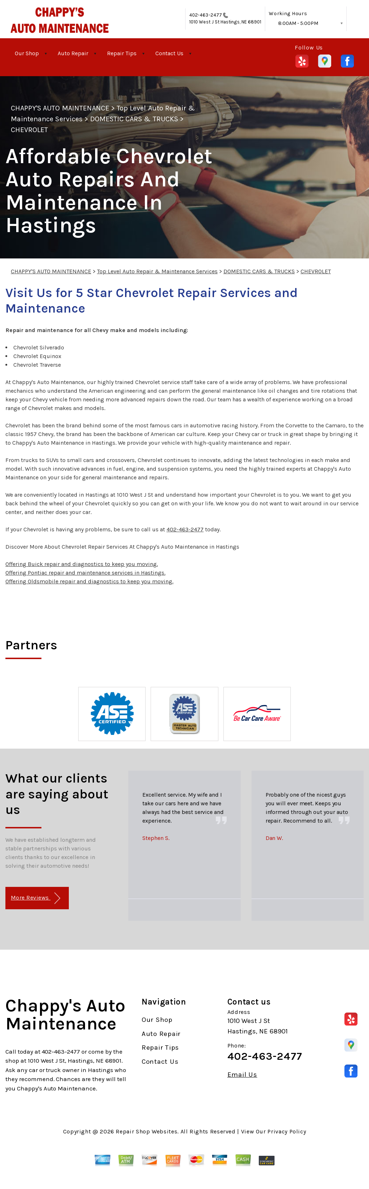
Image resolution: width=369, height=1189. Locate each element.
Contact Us (169, 53)
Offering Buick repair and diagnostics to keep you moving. (81, 564)
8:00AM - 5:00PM (298, 23)
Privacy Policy (286, 1131)
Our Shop (27, 53)
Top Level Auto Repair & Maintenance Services (157, 271)
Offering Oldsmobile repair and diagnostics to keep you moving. (89, 581)
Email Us (242, 1074)
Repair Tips (122, 53)
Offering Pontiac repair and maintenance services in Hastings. (85, 572)
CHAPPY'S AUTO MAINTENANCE (60, 108)
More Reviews (35, 898)
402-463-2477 (205, 15)
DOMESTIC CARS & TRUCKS (134, 119)
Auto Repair (73, 53)
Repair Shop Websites (146, 1131)
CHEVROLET (29, 130)
